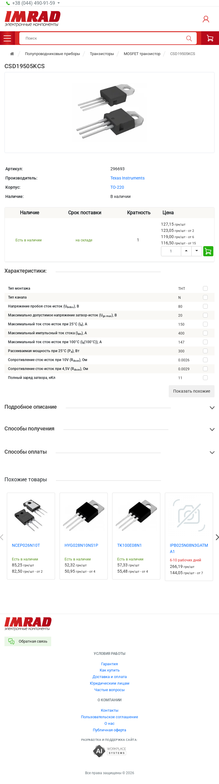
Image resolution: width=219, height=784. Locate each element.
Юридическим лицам (109, 683)
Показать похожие (191, 391)
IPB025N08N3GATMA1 (189, 548)
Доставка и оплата (110, 676)
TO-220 (117, 187)
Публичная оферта (109, 730)
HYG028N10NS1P (81, 545)
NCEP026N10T (26, 545)
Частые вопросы (109, 690)
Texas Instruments (127, 178)
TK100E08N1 (129, 545)
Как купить (110, 670)
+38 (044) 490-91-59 (34, 3)
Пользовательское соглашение (109, 717)
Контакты (109, 710)
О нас (109, 723)
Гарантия (109, 664)
